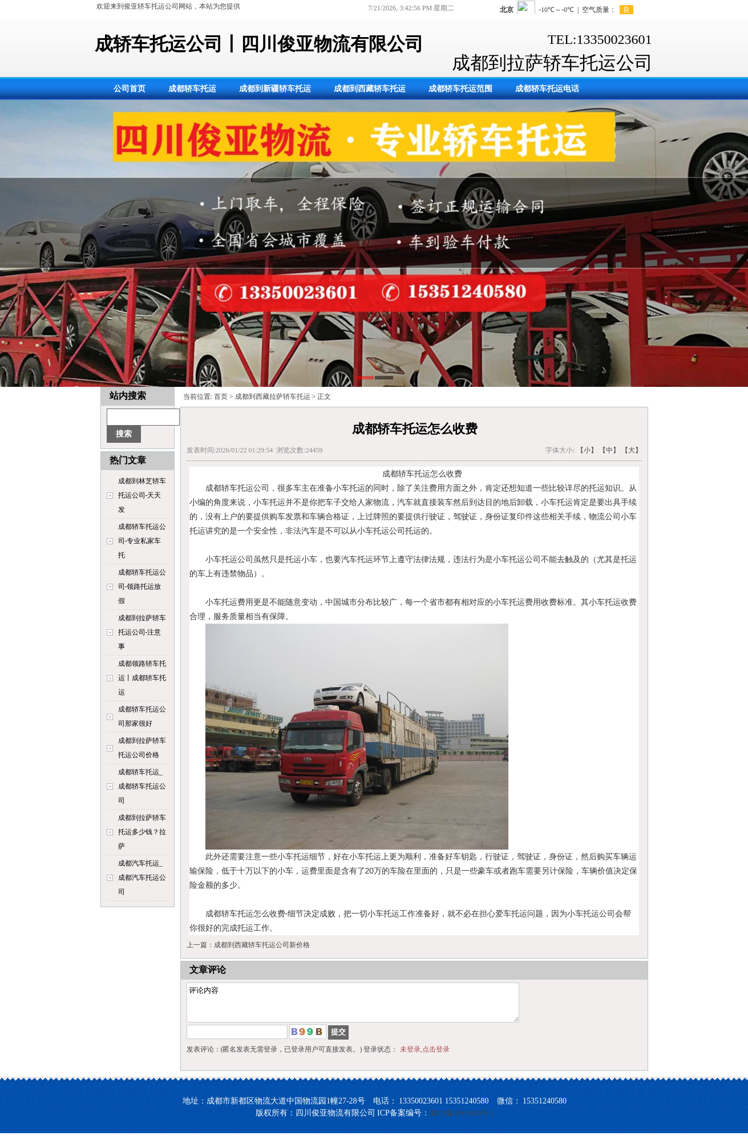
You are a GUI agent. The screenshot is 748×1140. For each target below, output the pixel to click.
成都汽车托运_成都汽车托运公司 (142, 877)
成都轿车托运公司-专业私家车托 (142, 541)
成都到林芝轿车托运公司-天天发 (142, 495)
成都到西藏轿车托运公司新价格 (262, 945)
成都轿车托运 (192, 88)
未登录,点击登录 (425, 1056)
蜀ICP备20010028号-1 (462, 1120)
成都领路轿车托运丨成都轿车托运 (142, 678)
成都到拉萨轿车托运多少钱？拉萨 (142, 832)
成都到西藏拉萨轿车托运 (272, 397)
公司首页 (129, 88)
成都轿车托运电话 (547, 88)
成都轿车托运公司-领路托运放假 (142, 586)
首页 (221, 397)
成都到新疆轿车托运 (275, 88)
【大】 (631, 450)
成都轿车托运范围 (460, 88)
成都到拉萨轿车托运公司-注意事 (142, 632)
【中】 (609, 450)
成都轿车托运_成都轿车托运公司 (142, 786)
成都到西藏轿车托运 (370, 88)
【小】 (587, 450)
